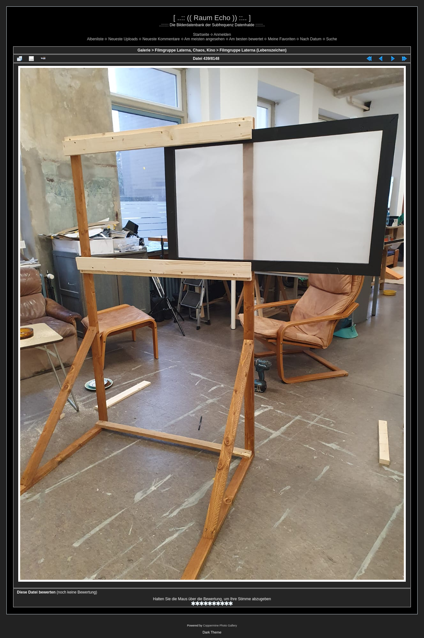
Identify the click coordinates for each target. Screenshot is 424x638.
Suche (331, 39)
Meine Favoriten (281, 39)
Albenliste (95, 39)
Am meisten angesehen (204, 39)
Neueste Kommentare (161, 39)
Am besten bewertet (246, 39)
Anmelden (222, 34)
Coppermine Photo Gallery (220, 625)
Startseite (201, 34)
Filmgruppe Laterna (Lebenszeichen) (253, 50)
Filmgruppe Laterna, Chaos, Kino (185, 50)
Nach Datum (311, 39)
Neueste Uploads (123, 39)
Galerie (144, 50)
